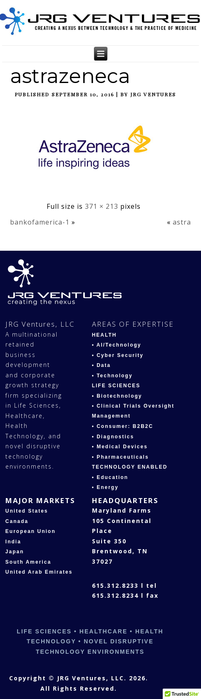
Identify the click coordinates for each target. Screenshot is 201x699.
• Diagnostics (113, 437)
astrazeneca (70, 76)
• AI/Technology (116, 345)
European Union (30, 531)
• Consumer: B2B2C (123, 426)
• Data (101, 365)
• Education (110, 477)
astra (182, 222)
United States (26, 511)
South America (28, 562)
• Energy (105, 487)
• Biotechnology (117, 396)
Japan (14, 552)
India (13, 542)
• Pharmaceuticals (120, 457)
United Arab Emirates (39, 572)
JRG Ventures (153, 94)
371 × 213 (101, 206)
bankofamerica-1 (39, 222)
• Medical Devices (120, 447)
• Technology (112, 376)
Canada (16, 521)
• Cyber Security (118, 355)
